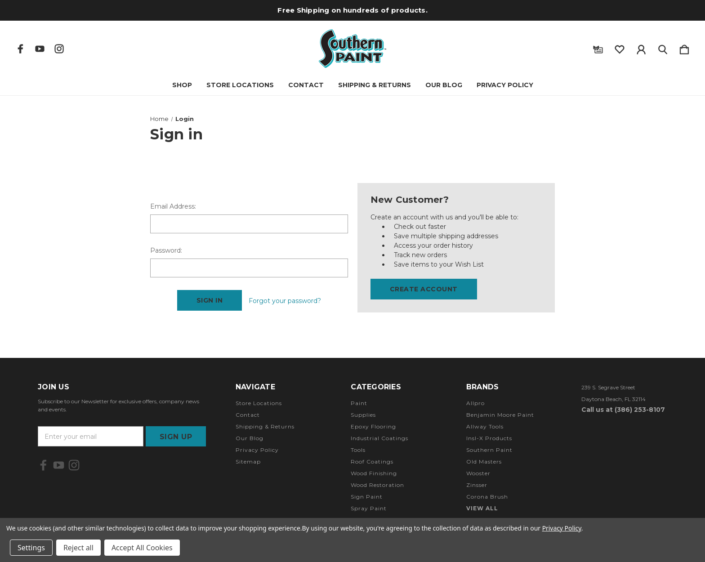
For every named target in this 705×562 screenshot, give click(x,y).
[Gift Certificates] (598, 47)
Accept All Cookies (142, 548)
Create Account (424, 289)
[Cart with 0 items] (684, 47)
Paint (359, 403)
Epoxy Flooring (373, 426)
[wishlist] (619, 47)
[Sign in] (641, 47)
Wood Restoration (377, 485)
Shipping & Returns (374, 85)
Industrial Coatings (379, 438)
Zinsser (476, 485)
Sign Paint (367, 496)
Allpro (475, 403)
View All (482, 508)
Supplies (363, 414)
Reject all (78, 548)
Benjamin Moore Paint (500, 414)
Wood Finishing (374, 473)
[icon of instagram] (59, 49)
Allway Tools (485, 426)
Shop (182, 85)
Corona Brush (487, 496)
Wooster (478, 473)
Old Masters (484, 461)
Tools (358, 449)
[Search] (663, 47)
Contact (306, 85)
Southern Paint (489, 449)
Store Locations (240, 85)
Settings (31, 548)
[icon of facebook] (20, 49)
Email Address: (173, 206)
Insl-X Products (489, 438)
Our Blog (443, 85)
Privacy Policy (505, 85)
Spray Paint (369, 508)
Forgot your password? (285, 301)
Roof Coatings (372, 461)
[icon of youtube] (40, 49)
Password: (166, 250)
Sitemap (248, 461)
